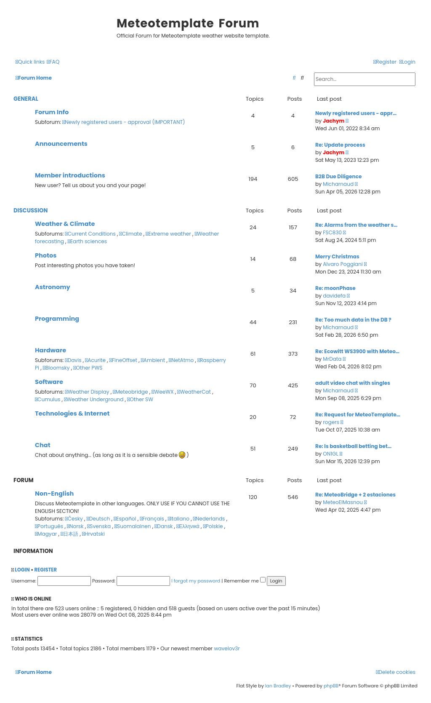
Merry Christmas (337, 256)
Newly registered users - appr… (355, 113)
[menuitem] (53, 62)
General (25, 99)
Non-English (54, 493)
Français (152, 518)
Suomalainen (133, 526)
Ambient (154, 360)
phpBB (331, 685)
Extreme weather (169, 233)
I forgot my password (195, 580)
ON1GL (330, 453)
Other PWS (87, 367)
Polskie (213, 526)
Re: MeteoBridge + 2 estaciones (355, 494)
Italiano (179, 518)
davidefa (334, 295)
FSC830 (332, 232)
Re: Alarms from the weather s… (356, 224)
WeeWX (163, 391)
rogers (331, 422)
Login (22, 569)
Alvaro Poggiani (343, 264)
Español (126, 518)
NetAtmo (182, 360)
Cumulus (48, 399)
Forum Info (52, 112)
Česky (74, 518)
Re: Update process (340, 144)
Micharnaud (338, 184)
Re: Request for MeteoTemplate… (357, 414)
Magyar (47, 533)
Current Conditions (91, 233)
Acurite (96, 360)
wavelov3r (227, 648)
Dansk (164, 526)
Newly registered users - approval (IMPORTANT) (123, 122)
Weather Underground (94, 399)
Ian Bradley (278, 685)
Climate (132, 233)
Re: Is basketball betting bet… (353, 446)
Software (49, 382)
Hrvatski (93, 533)
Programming (57, 318)
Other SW (140, 399)
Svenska (99, 526)
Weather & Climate (65, 224)
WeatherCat (194, 391)
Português (49, 526)
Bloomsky (57, 367)
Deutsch (99, 518)
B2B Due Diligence (338, 176)
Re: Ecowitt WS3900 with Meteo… (357, 351)
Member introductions (70, 175)
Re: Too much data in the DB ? (353, 319)
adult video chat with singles (352, 382)
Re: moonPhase (335, 288)
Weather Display (88, 391)
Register (45, 569)
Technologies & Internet (72, 413)
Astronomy (52, 287)
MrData (332, 358)
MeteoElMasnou (343, 502)
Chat (43, 445)
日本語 (70, 533)
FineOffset (123, 360)
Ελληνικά (188, 526)
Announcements (61, 144)
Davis (74, 360)
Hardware (50, 350)
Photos (45, 255)
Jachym (333, 120)
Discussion (30, 211)
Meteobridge (131, 391)
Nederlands (209, 518)
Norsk (76, 526)
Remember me (244, 580)
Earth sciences (87, 241)
